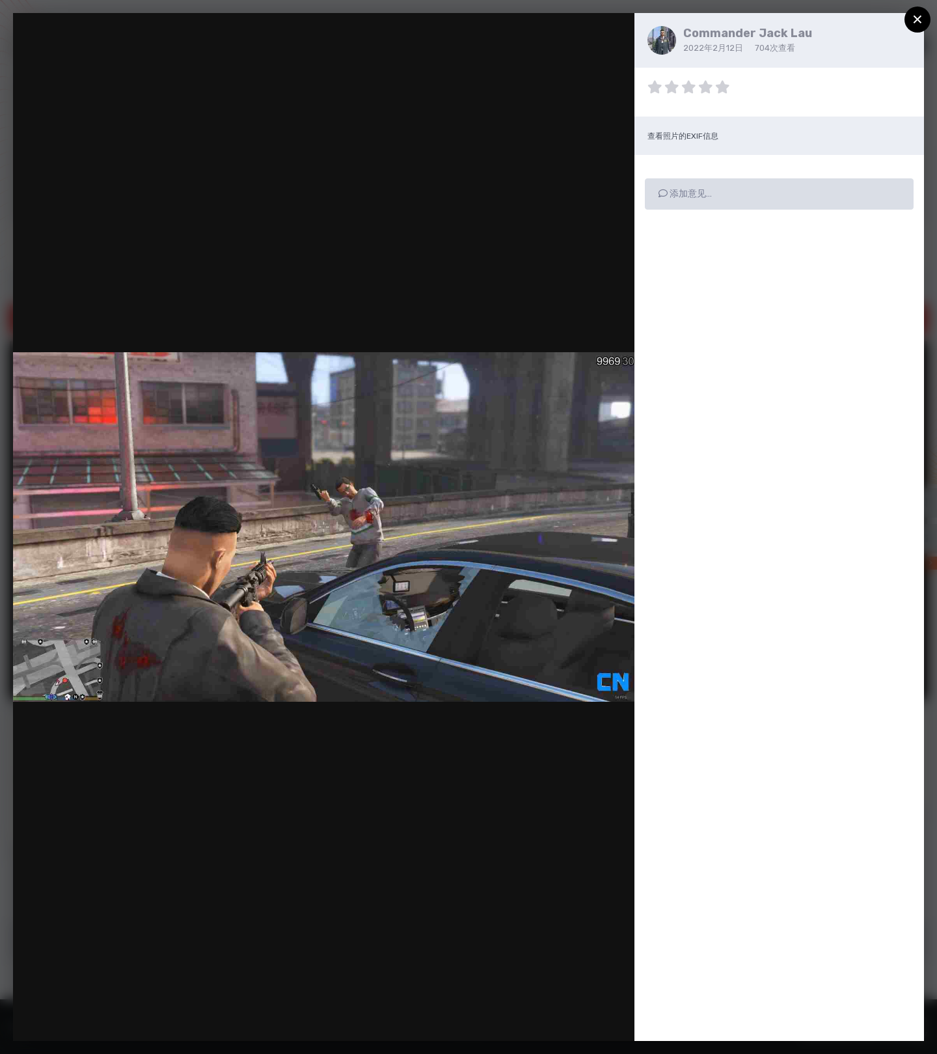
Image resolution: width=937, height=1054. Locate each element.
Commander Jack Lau (747, 33)
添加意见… (685, 193)
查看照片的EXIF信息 (682, 136)
